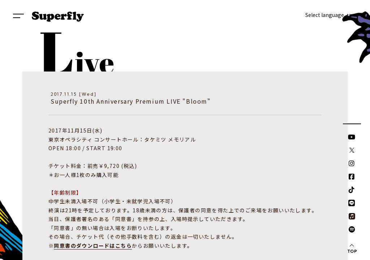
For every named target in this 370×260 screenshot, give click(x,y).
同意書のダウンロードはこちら (93, 245)
